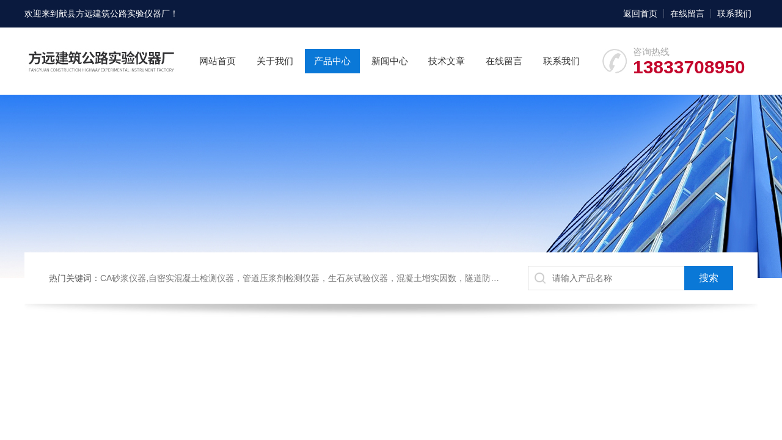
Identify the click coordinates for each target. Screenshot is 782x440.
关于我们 (275, 61)
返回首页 (640, 13)
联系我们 (734, 13)
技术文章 (446, 61)
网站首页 (217, 61)
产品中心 (332, 61)
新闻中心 (389, 61)
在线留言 (687, 13)
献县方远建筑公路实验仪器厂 (114, 13)
